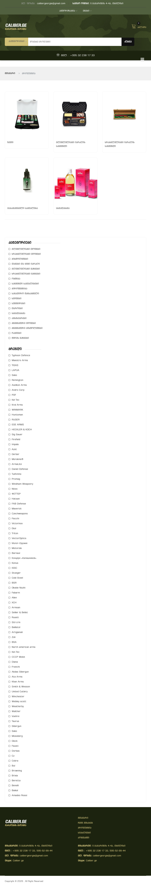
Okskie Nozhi (18, 588)
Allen (14, 598)
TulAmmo (16, 474)
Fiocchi (15, 518)
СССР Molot (18, 657)
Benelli (15, 785)
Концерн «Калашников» (24, 558)
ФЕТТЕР (16, 494)
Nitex (14, 489)
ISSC (14, 568)
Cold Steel (17, 578)
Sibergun (16, 726)
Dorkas (16, 751)
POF (14, 395)
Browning (17, 771)
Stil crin (16, 622)
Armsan (16, 607)
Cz (13, 756)
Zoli (13, 637)
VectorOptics (19, 538)
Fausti (15, 746)
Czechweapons (20, 514)
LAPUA (15, 370)
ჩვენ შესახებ (85, 823)
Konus (15, 563)
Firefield (16, 439)
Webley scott (19, 701)
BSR (14, 583)
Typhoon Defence (21, 355)
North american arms (23, 647)
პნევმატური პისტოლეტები (27, 328)
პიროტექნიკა (19, 289)
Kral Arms (17, 405)
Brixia (15, 776)
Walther (16, 711)
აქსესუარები (19, 318)
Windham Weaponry (22, 484)
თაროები (17, 308)
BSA (14, 642)
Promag (16, 479)
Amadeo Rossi (19, 795)
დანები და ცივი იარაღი (26, 264)
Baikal (15, 790)
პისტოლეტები (20, 259)
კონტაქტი (83, 838)
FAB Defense (19, 504)
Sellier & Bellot (20, 612)
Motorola (17, 548)
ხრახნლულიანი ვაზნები (26, 274)
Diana (15, 662)
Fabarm (16, 593)
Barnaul (16, 553)
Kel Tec (15, 400)
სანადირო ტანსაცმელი (25, 293)
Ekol (14, 528)
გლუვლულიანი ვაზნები (26, 269)
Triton (15, 533)
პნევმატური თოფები (24, 323)
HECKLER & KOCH (22, 430)
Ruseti (15, 617)
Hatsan (16, 499)
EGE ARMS (18, 425)
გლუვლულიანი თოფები (26, 249)
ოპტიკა (16, 279)
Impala (15, 444)
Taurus (15, 721)
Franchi (16, 667)
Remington (17, 380)
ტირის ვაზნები (20, 338)
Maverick (16, 509)
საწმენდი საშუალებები (25, 284)
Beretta (16, 781)
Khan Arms (18, 682)
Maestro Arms (20, 360)
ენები (87, 11)
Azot (14, 449)
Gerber (15, 454)
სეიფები (16, 298)
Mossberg (17, 736)
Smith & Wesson (21, 687)
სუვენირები (18, 303)
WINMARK (17, 410)
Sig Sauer (17, 434)
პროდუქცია (84, 828)
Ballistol (16, 627)
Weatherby (18, 706)
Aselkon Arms (19, 385)
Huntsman (17, 415)
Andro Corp (18, 390)
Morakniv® (17, 459)
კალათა (138, 26)
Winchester (18, 696)
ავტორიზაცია (68, 11)
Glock (14, 741)
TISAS (15, 365)
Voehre (15, 716)
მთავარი (10, 73)
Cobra (15, 761)
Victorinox (17, 523)
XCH (14, 603)
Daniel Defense (20, 469)
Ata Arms (17, 677)
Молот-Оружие (19, 543)
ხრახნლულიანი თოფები (26, 254)
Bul (13, 766)
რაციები (16, 333)
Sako (14, 375)
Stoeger (16, 573)
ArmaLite (17, 464)
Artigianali (17, 632)
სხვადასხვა (18, 313)
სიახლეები (84, 833)
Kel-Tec (16, 652)
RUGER (16, 420)
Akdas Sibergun (20, 672)
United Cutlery (20, 692)
